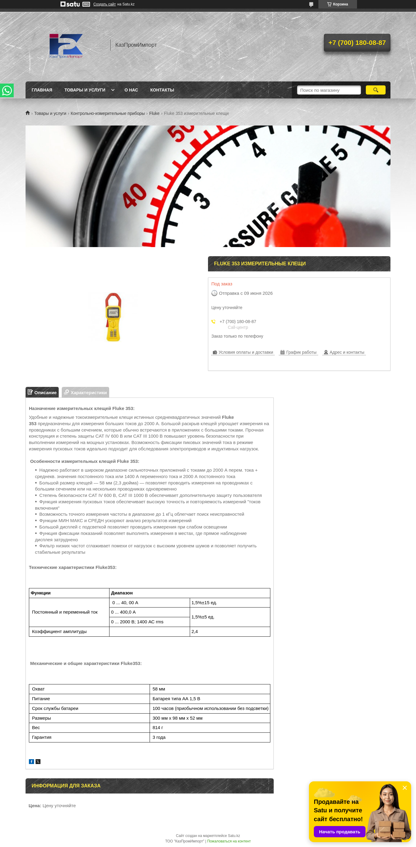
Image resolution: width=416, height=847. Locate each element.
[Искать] (376, 90)
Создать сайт (104, 4)
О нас (131, 90)
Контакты (162, 90)
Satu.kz (234, 836)
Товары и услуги (85, 90)
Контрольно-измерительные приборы (108, 113)
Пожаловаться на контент (229, 841)
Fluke (154, 113)
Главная (42, 90)
